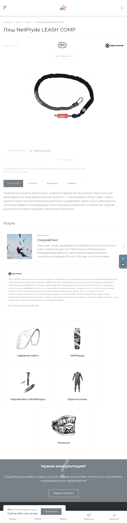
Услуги (42, 468)
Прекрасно (51, 511)
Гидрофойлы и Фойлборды (78, 345)
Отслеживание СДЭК (86, 494)
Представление (11, 475)
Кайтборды (48, 344)
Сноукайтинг (48, 240)
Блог (4, 480)
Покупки (78, 475)
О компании (10, 468)
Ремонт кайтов (46, 485)
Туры (40, 480)
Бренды (78, 490)
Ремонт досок (45, 490)
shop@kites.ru (16, 453)
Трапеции (63, 379)
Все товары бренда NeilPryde (23, 305)
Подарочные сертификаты (53, 494)
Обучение (43, 235)
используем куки (25, 509)
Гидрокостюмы (108, 344)
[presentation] (123, 246)
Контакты (7, 485)
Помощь (79, 468)
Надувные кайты (18, 344)
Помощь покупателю (85, 480)
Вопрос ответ (81, 485)
